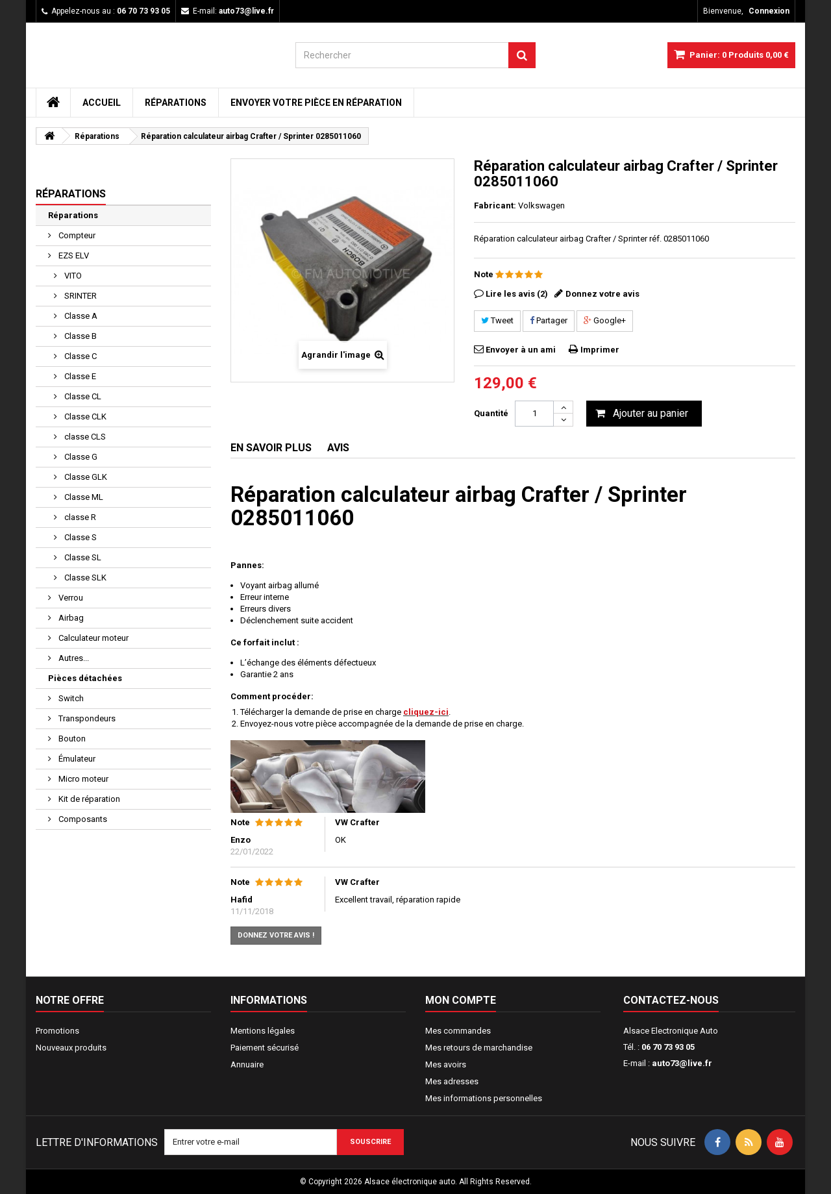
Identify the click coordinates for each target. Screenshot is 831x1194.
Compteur (75, 235)
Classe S (79, 537)
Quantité (491, 413)
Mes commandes (458, 1031)
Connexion (769, 11)
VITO (72, 275)
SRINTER (79, 296)
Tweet (497, 320)
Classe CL (81, 396)
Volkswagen (541, 205)
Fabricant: (495, 205)
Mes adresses (451, 1081)
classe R (79, 517)
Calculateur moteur (92, 638)
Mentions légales (262, 1031)
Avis (338, 448)
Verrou (69, 598)
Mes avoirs (445, 1064)
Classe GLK (84, 477)
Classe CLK (84, 416)
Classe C (79, 356)
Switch (70, 698)
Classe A (79, 316)
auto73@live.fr (682, 1063)
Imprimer (599, 349)
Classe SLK (84, 577)
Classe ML (82, 497)
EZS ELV (72, 255)
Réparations (175, 102)
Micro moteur (82, 779)
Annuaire (247, 1064)
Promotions (57, 1031)
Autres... (72, 658)
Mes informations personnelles (483, 1098)
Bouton (71, 738)
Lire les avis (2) (517, 294)
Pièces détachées (85, 678)
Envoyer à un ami (521, 349)
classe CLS (84, 437)
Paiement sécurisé (264, 1047)
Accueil (101, 102)
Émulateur (75, 759)
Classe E (79, 376)
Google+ (605, 320)
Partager (548, 320)
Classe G (79, 457)
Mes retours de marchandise (478, 1047)
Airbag (70, 618)
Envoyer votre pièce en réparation (316, 102)
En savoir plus (271, 448)
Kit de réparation (88, 799)
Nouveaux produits (71, 1047)
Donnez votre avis (602, 294)
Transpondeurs (86, 718)
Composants (81, 819)
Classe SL (81, 557)
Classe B (79, 336)
